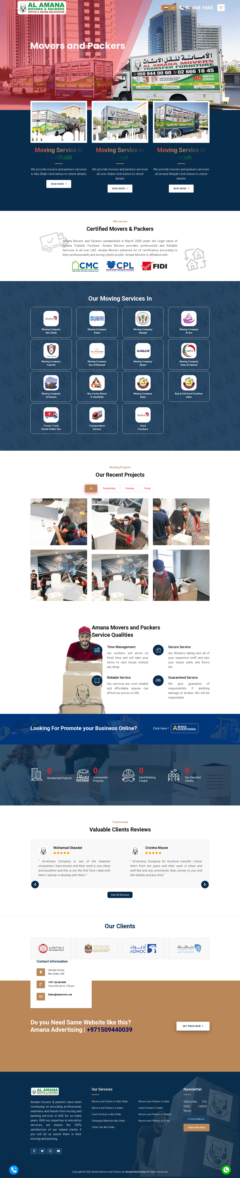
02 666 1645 (198, 8)
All (91, 488)
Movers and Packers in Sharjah (154, 1114)
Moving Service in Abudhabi (59, 154)
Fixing (147, 488)
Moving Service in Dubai (120, 154)
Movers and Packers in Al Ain (154, 1120)
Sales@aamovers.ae (60, 994)
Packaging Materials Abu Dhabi (108, 1120)
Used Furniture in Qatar (150, 1107)
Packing (129, 488)
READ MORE (59, 184)
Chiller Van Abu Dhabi (103, 1127)
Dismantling (109, 488)
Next (212, 59)
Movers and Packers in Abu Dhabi (110, 1101)
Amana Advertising (136, 1171)
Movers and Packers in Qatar (153, 1101)
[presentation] (35, 884)
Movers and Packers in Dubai (107, 1107)
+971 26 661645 (57, 982)
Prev (28, 59)
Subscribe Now (196, 1127)
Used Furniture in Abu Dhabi (106, 1114)
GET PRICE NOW (193, 1026)
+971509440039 (109, 1029)
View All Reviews (120, 894)
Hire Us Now (42, 78)
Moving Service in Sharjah (181, 154)
